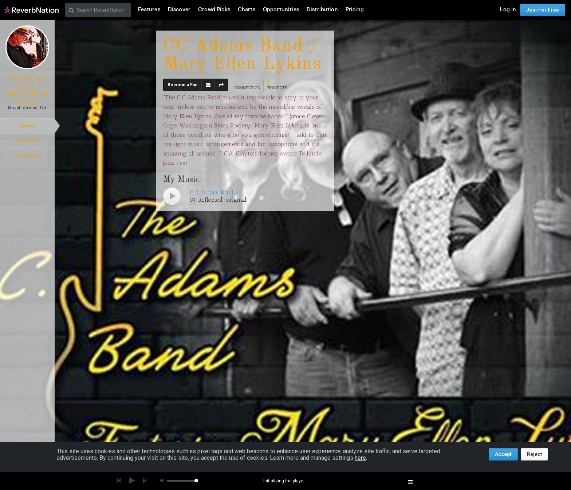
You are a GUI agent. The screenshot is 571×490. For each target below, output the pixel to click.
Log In (508, 10)
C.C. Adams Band (212, 192)
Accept (503, 454)
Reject (534, 454)
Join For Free (542, 10)
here (360, 457)
